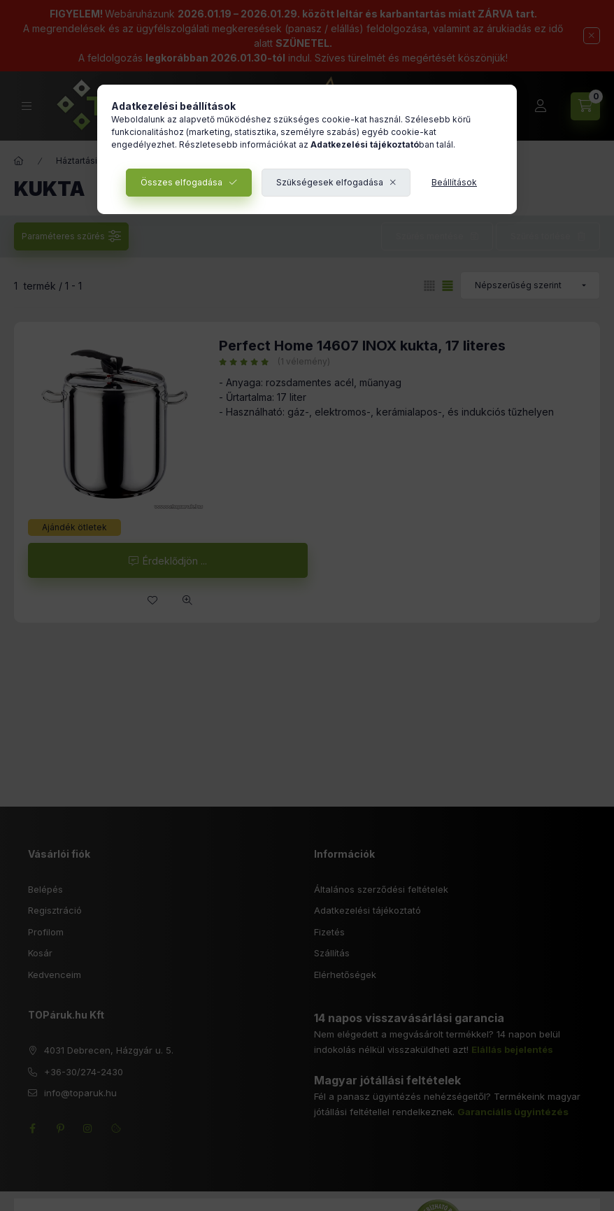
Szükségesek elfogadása (329, 182)
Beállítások (454, 182)
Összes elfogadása (181, 182)
